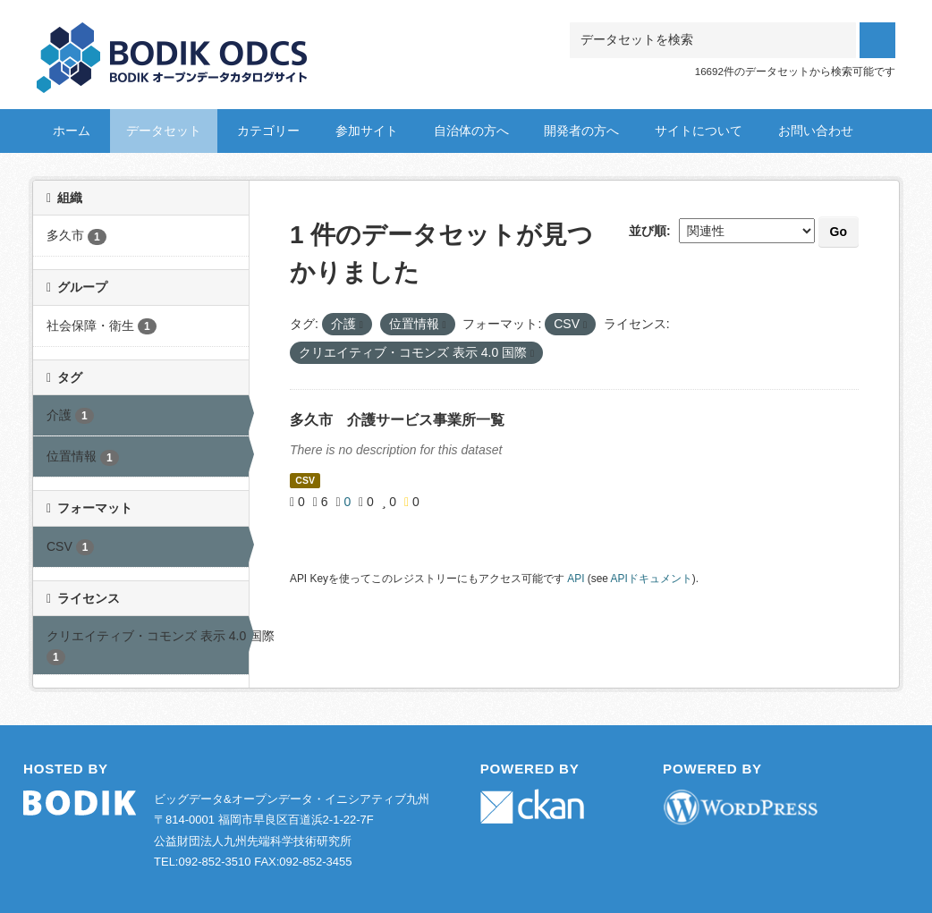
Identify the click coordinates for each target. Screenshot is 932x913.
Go (838, 231)
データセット (163, 130)
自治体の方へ (471, 130)
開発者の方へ (581, 130)
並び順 (647, 231)
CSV (305, 480)
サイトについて (698, 130)
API (575, 578)
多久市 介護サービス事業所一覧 (397, 419)
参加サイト (366, 130)
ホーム (71, 130)
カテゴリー (268, 130)
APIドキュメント (651, 578)
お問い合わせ (815, 130)
